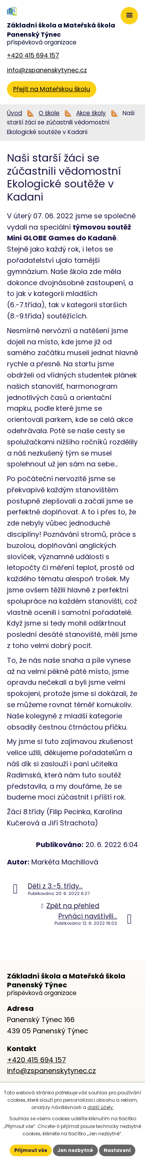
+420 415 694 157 (33, 55)
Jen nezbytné (75, 1150)
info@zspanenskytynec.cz (47, 70)
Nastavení (117, 1150)
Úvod (14, 113)
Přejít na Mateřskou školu (51, 89)
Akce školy (91, 113)
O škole (49, 113)
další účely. (100, 1107)
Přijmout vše (30, 1150)
